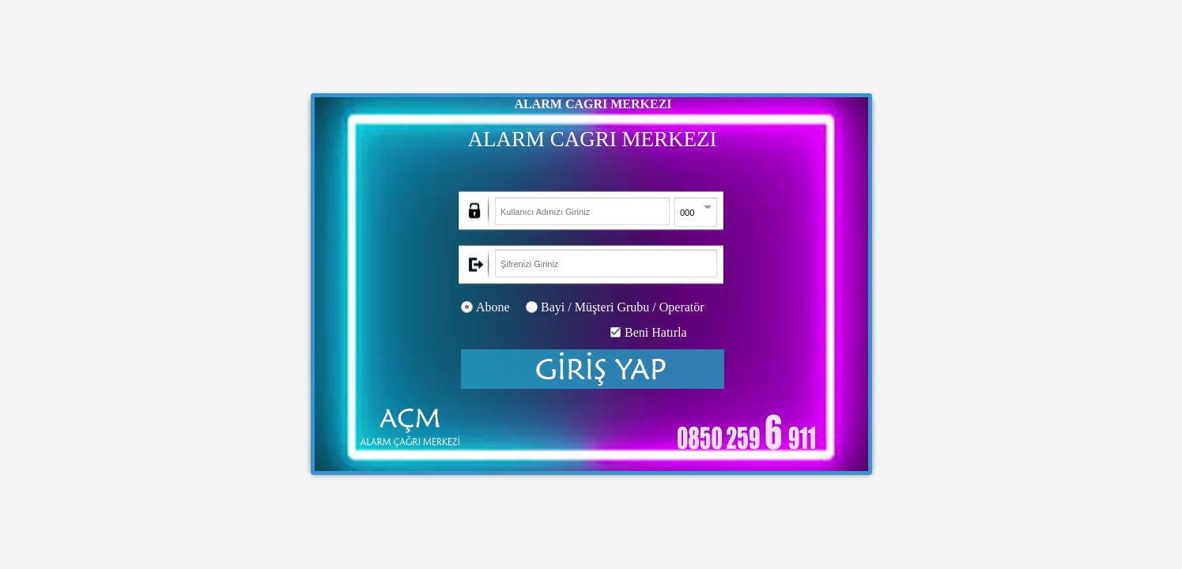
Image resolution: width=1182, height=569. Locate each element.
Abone (493, 307)
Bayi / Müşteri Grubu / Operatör (622, 307)
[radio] (467, 307)
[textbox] (582, 211)
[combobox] (687, 212)
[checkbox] (615, 332)
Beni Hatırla (656, 332)
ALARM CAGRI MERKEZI (592, 104)
